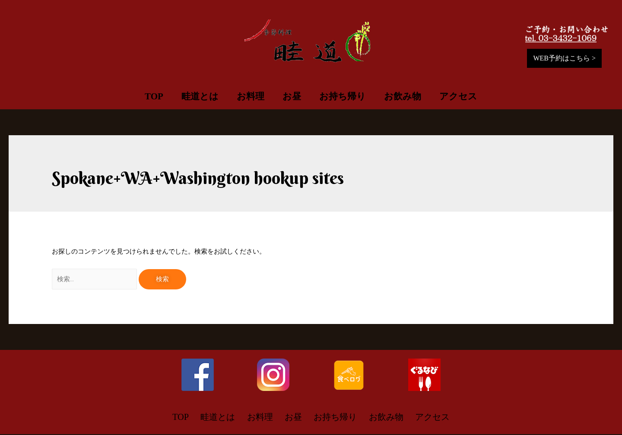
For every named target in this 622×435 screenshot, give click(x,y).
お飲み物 (402, 96)
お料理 (250, 96)
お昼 (291, 96)
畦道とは (200, 96)
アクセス (458, 96)
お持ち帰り (342, 96)
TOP (154, 96)
